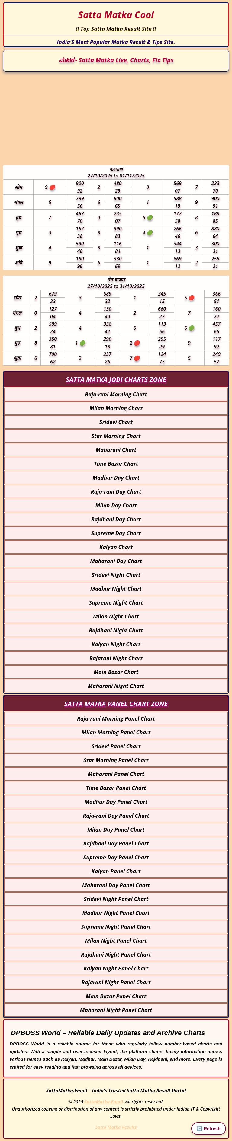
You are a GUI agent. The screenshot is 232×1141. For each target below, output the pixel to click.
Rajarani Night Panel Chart (116, 982)
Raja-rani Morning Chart (116, 394)
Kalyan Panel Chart (116, 871)
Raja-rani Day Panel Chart (116, 815)
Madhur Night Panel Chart (116, 912)
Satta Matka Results (116, 1127)
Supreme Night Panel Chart (116, 926)
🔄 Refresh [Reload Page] (209, 1128)
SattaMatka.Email (103, 1101)
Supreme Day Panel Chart (116, 857)
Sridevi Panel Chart (116, 746)
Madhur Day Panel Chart (116, 801)
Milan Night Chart (116, 616)
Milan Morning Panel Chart (116, 732)
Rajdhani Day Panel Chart (116, 843)
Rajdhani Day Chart (116, 519)
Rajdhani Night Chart (116, 630)
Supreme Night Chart (116, 602)
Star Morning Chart (116, 435)
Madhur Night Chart (116, 588)
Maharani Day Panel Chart (116, 885)
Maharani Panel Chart (116, 774)
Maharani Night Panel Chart (116, 1010)
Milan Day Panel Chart (116, 829)
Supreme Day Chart (116, 533)
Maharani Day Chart (116, 560)
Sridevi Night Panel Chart (116, 899)
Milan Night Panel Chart (116, 940)
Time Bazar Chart (116, 463)
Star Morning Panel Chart (115, 760)
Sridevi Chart (116, 422)
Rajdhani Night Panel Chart (116, 954)
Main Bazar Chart (116, 672)
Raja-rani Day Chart (116, 491)
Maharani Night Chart (116, 685)
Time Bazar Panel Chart (116, 787)
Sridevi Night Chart (116, 574)
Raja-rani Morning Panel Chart (116, 718)
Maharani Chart (116, 449)
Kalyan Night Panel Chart (116, 968)
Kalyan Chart (116, 547)
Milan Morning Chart (116, 408)
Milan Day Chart (116, 505)
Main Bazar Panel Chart (116, 996)
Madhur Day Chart (116, 477)
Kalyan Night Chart (116, 644)
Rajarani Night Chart (116, 658)
